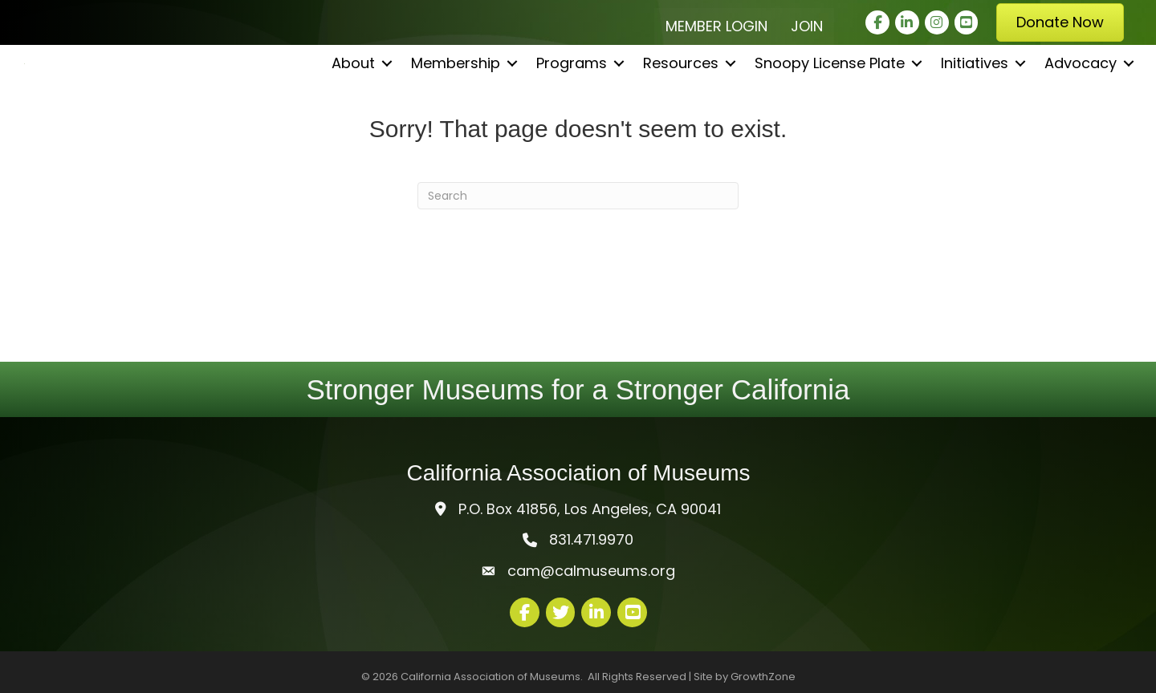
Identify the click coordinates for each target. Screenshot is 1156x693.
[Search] (578, 195)
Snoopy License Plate (830, 113)
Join (807, 26)
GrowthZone (763, 676)
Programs (571, 113)
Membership (455, 113)
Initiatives (974, 113)
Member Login (716, 26)
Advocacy (1080, 113)
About (353, 113)
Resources (680, 113)
